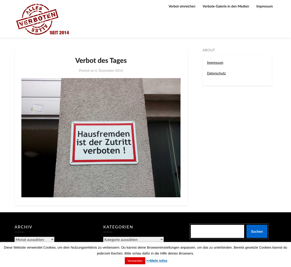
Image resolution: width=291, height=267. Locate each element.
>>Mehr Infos (156, 260)
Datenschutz (216, 73)
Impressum (264, 6)
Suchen (257, 231)
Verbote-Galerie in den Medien (226, 6)
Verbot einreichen (182, 6)
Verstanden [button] (135, 260)
